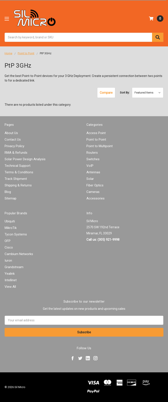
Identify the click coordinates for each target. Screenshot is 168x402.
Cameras (93, 192)
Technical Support (17, 166)
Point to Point (96, 139)
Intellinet (11, 280)
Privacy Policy (14, 146)
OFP (7, 241)
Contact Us (13, 139)
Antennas (93, 172)
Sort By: (125, 92)
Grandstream (14, 267)
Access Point (96, 133)
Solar (90, 179)
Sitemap (10, 198)
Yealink (10, 274)
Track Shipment (16, 179)
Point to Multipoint (99, 146)
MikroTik (11, 228)
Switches (93, 159)
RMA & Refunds (16, 153)
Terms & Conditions (19, 172)
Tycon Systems (16, 234)
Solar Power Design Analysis (25, 159)
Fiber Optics (94, 185)
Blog (8, 192)
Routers (92, 153)
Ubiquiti (10, 221)
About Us (11, 133)
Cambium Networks (19, 254)
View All (10, 287)
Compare (106, 92)
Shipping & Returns (18, 185)
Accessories (95, 198)
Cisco (9, 247)
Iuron (8, 260)
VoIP (89, 166)
